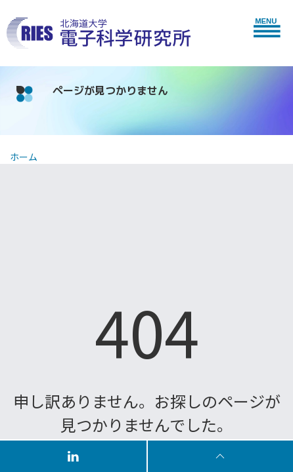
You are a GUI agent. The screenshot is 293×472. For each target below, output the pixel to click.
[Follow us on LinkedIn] (74, 455)
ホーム (23, 156)
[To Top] (220, 455)
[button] (270, 27)
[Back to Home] (99, 33)
